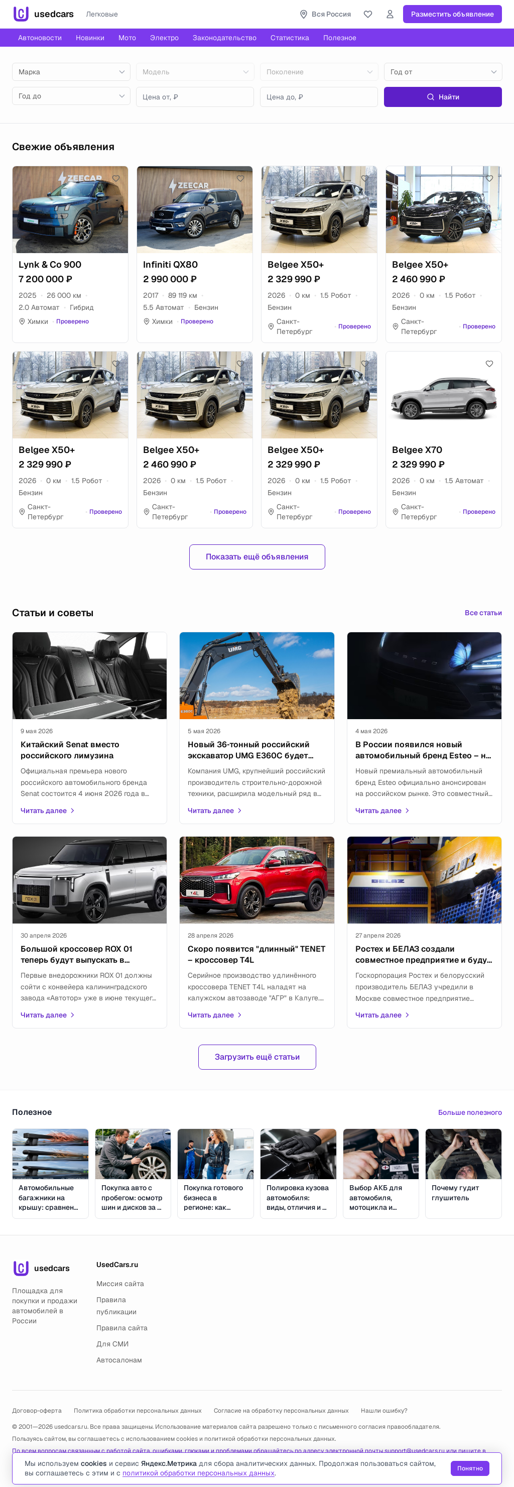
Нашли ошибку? (384, 1411)
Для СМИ (112, 1343)
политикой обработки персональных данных (269, 1439)
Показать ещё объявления (257, 556)
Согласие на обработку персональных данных (281, 1411)
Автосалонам (119, 1359)
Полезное (339, 37)
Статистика (290, 37)
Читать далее (48, 810)
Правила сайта (122, 1327)
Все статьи (483, 612)
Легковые (102, 14)
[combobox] (71, 72)
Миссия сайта (120, 1283)
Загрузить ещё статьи (257, 1057)
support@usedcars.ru (414, 1451)
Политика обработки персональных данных (138, 1411)
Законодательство (224, 37)
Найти (443, 96)
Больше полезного (470, 1112)
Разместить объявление (452, 14)
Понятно (470, 1468)
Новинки (90, 37)
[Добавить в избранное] (116, 178)
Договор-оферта (37, 1411)
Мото (127, 37)
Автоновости (40, 37)
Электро (164, 37)
